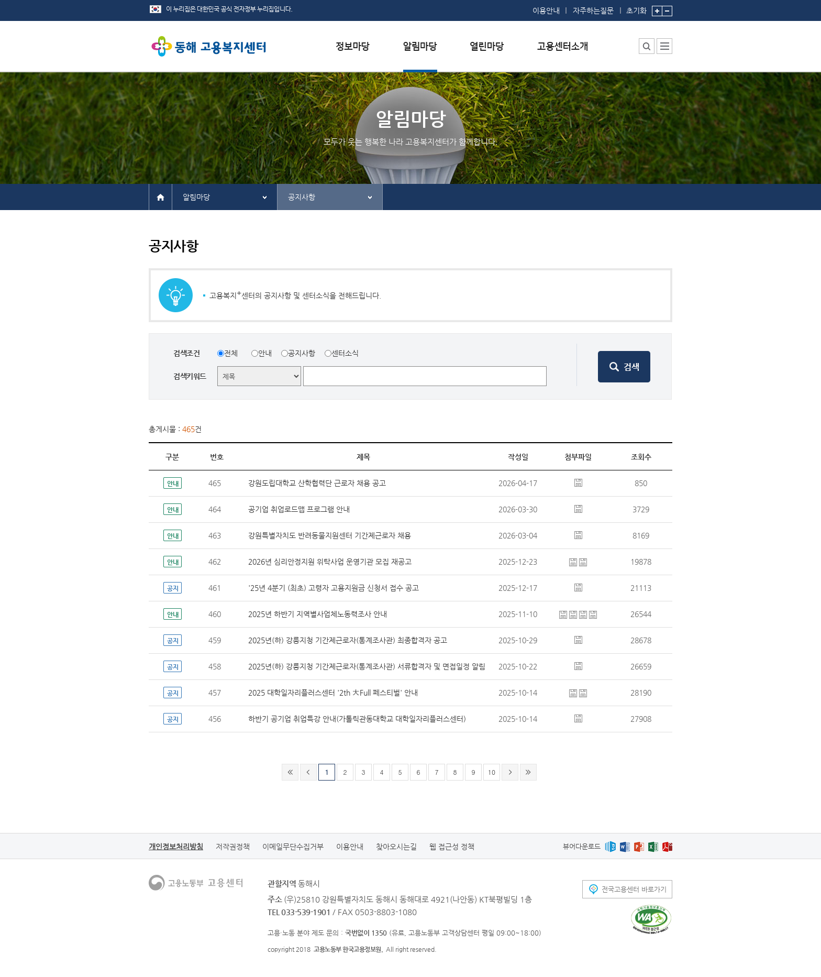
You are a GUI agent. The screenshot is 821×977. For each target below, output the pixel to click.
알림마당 (196, 197)
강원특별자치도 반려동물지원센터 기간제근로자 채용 (329, 535)
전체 (231, 353)
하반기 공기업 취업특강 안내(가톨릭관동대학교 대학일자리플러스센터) (357, 719)
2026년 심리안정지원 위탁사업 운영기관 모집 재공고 (330, 561)
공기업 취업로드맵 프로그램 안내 (299, 509)
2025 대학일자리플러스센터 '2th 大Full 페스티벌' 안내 (333, 692)
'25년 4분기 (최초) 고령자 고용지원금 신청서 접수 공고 (333, 588)
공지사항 (301, 197)
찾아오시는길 (396, 846)
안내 (265, 353)
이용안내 (546, 10)
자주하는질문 (593, 10)
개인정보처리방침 (176, 846)
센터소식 (345, 353)
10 (491, 771)
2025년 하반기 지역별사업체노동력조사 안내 (317, 614)
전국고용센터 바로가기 (634, 889)
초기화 (636, 7)
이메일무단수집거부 (293, 846)
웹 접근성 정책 (451, 846)
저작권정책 (233, 846)
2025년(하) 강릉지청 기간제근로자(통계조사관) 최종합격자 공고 (347, 640)
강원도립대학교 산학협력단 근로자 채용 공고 (317, 483)
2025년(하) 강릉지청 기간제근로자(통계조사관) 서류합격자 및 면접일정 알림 (366, 666)
